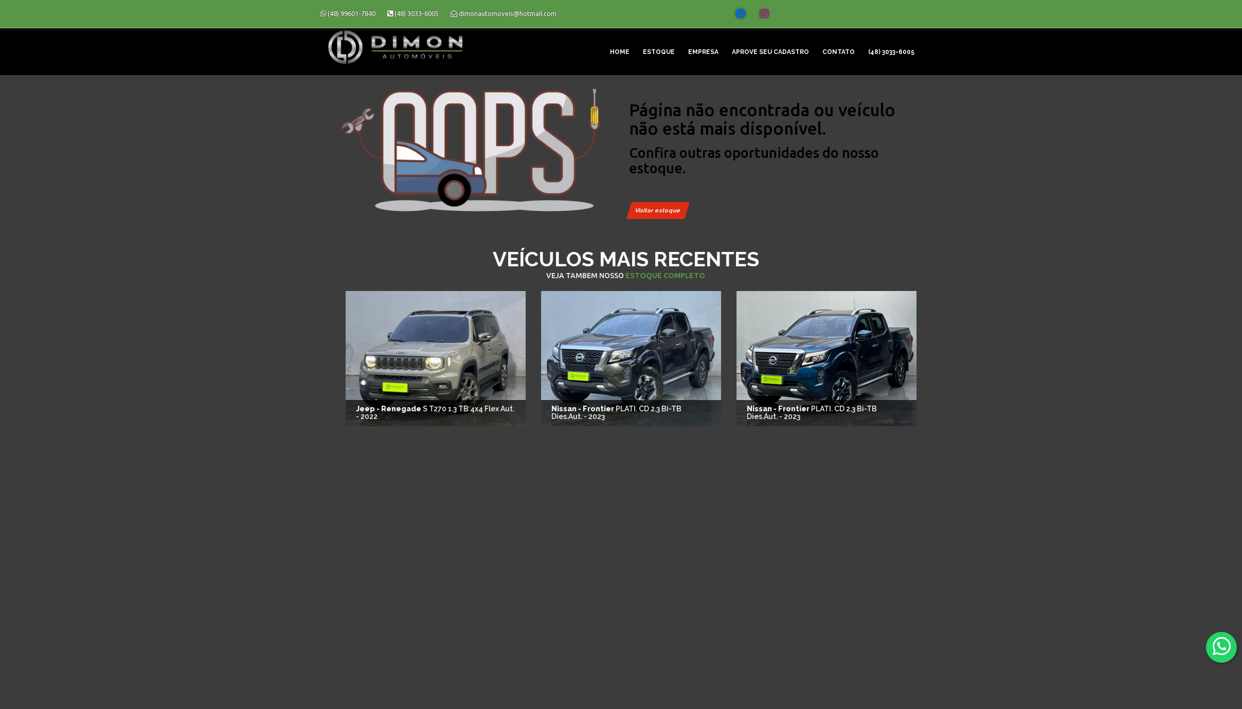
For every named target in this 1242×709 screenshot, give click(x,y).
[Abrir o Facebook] (740, 14)
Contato (838, 52)
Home (619, 52)
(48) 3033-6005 (891, 52)
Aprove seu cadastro (770, 52)
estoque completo (744, 275)
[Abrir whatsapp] (1222, 646)
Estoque (659, 52)
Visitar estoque (658, 210)
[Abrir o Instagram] (764, 14)
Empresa (703, 52)
